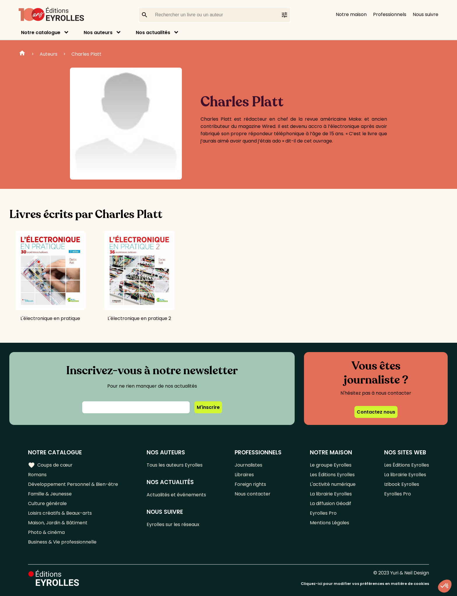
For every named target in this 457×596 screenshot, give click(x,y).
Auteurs (48, 54)
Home (22, 54)
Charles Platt (86, 54)
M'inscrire (208, 407)
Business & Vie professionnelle (62, 542)
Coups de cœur (50, 465)
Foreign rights (250, 484)
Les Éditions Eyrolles (332, 474)
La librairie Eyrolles (331, 493)
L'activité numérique (333, 484)
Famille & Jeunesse (50, 493)
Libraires (244, 474)
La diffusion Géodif (330, 503)
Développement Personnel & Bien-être (73, 484)
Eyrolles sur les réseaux (173, 524)
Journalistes (248, 465)
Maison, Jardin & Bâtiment (57, 522)
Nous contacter (252, 493)
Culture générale (47, 503)
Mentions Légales (329, 522)
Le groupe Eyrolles (330, 465)
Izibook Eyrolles (401, 484)
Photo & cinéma (46, 532)
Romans (37, 474)
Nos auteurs (98, 32)
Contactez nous (376, 412)
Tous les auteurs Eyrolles (175, 465)
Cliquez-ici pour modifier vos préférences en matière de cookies (365, 583)
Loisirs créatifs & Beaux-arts (60, 513)
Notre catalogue (40, 32)
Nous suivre (425, 14)
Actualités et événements (176, 494)
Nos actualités (153, 32)
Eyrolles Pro (323, 513)
